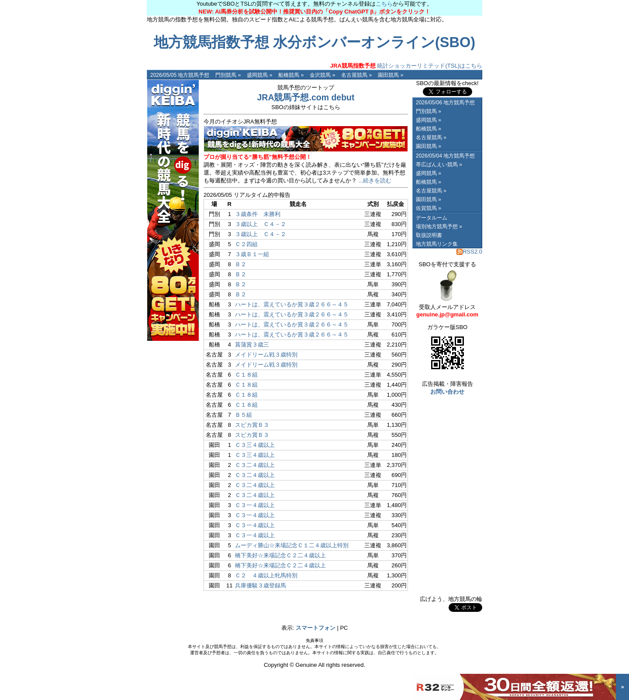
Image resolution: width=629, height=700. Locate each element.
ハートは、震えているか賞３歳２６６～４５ (292, 304)
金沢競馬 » (322, 75)
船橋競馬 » (291, 75)
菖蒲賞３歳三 (252, 344)
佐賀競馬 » (428, 208)
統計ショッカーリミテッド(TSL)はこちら (406, 65)
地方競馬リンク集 (437, 244)
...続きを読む (375, 180)
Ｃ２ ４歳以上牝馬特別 (266, 575)
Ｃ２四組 (246, 244)
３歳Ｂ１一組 (252, 254)
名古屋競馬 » (356, 75)
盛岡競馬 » (259, 75)
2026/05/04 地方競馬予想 (445, 156)
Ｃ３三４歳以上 (255, 445)
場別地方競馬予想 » (439, 226)
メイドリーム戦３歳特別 (266, 354)
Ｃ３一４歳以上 (255, 505)
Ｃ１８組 (246, 374)
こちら (384, 3)
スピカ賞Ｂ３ (252, 425)
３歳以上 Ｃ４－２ (260, 224)
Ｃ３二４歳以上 (255, 465)
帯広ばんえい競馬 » (439, 164)
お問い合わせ (447, 391)
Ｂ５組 (243, 415)
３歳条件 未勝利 (257, 214)
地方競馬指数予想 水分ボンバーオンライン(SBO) (314, 42)
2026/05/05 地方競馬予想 (179, 75)
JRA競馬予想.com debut (305, 97)
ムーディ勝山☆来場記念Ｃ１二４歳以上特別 (292, 545)
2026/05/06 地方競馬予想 (445, 103)
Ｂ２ (240, 264)
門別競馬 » (228, 75)
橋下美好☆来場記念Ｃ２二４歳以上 (280, 555)
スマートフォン (315, 628)
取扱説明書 (429, 235)
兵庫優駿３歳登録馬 (260, 585)
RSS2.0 (469, 251)
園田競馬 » (390, 75)
